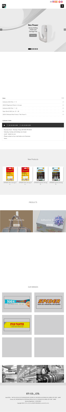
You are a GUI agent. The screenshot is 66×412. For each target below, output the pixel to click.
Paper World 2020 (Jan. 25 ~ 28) (11, 111)
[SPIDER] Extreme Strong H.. (40, 183)
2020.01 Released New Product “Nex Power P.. (15, 114)
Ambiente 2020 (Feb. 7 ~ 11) (10, 108)
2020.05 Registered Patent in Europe (12, 105)
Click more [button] (33, 35)
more (63, 98)
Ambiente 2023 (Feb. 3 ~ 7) (10, 102)
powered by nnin (45, 403)
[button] (2, 30)
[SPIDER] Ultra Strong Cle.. (10, 183)
